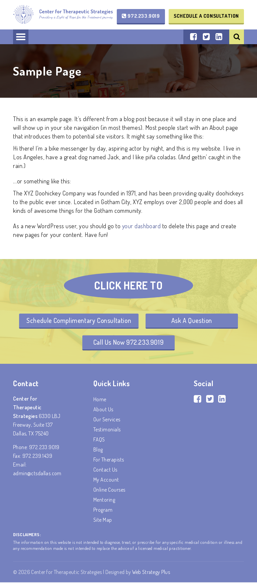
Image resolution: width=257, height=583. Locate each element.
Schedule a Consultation (206, 16)
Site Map (102, 520)
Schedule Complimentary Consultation (78, 320)
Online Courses (109, 490)
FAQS (99, 440)
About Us (103, 410)
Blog (98, 450)
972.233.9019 (141, 16)
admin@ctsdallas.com (37, 474)
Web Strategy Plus (151, 572)
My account (106, 480)
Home (99, 400)
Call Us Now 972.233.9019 (128, 342)
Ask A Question (192, 320)
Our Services (106, 420)
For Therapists (108, 460)
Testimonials (107, 430)
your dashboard (142, 226)
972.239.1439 (37, 456)
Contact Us (105, 470)
